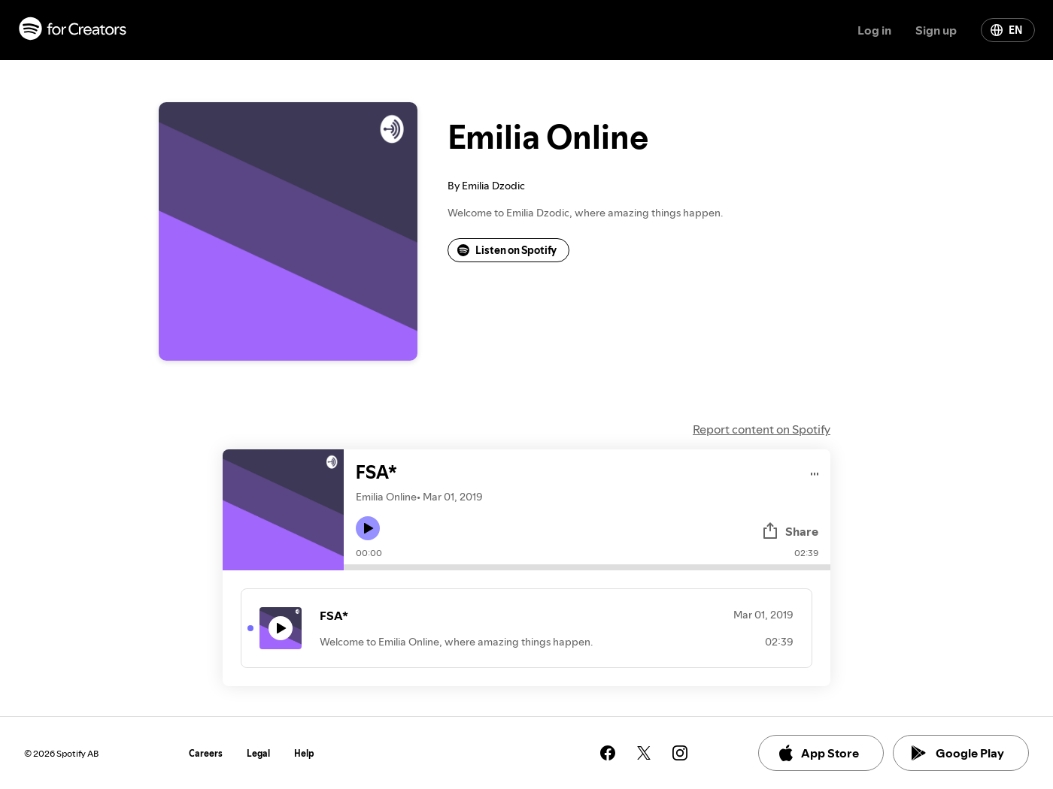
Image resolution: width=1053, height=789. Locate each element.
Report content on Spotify (761, 429)
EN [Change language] (1006, 30)
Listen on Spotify (507, 250)
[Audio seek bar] (587, 567)
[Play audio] (815, 471)
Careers (206, 753)
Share (789, 531)
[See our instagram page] (680, 753)
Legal (258, 753)
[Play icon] (368, 528)
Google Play (958, 753)
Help (304, 753)
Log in (874, 30)
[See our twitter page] (644, 753)
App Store (818, 753)
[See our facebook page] (608, 753)
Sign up (936, 30)
